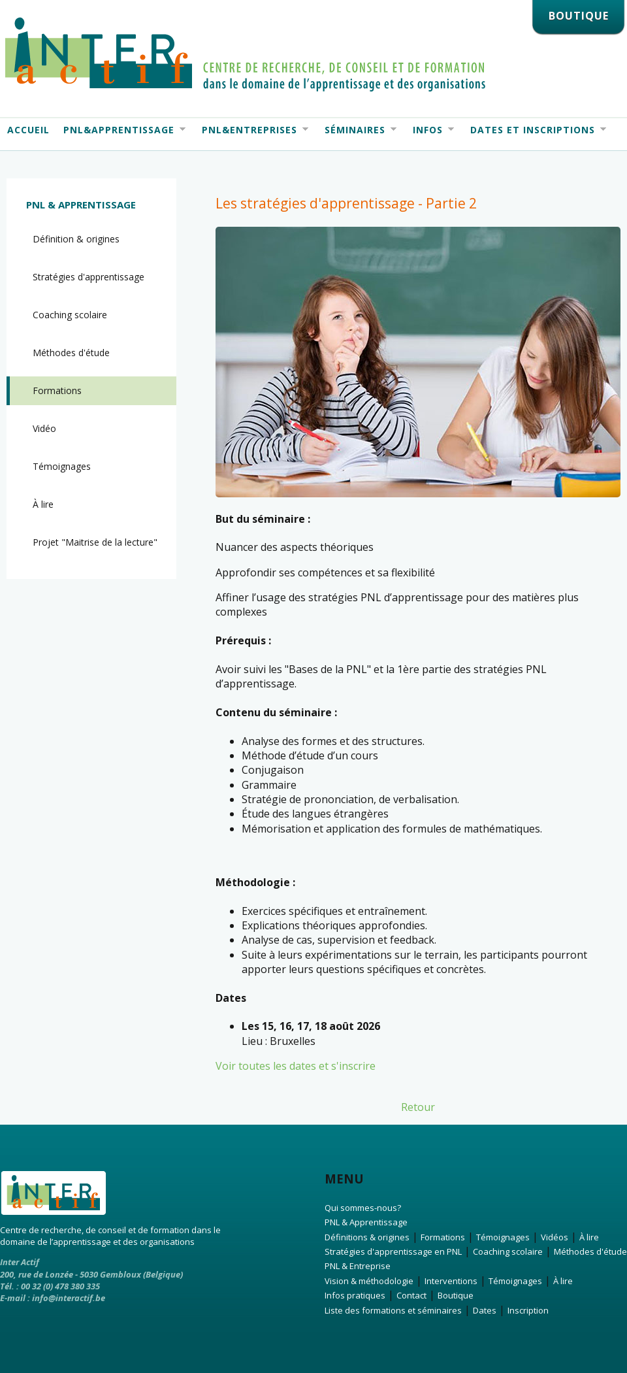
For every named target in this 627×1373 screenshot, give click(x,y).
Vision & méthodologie (369, 1281)
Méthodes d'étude (71, 352)
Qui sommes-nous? (363, 1208)
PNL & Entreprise (358, 1266)
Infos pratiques (355, 1295)
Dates (484, 1310)
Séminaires (356, 130)
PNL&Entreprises (251, 130)
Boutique (456, 1295)
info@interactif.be (68, 1298)
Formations (57, 390)
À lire (43, 504)
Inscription (528, 1310)
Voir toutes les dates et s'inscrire (296, 1066)
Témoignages (62, 466)
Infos (430, 130)
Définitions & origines (367, 1237)
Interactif (245, 54)
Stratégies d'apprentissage (88, 277)
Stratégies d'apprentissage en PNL (393, 1251)
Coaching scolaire (70, 314)
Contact (411, 1295)
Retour (418, 1107)
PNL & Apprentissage (81, 204)
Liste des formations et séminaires (393, 1310)
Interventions (451, 1281)
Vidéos (554, 1237)
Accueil (28, 130)
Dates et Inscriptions (534, 130)
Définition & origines (76, 239)
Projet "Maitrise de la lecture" (95, 542)
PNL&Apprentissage (120, 130)
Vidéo (44, 428)
